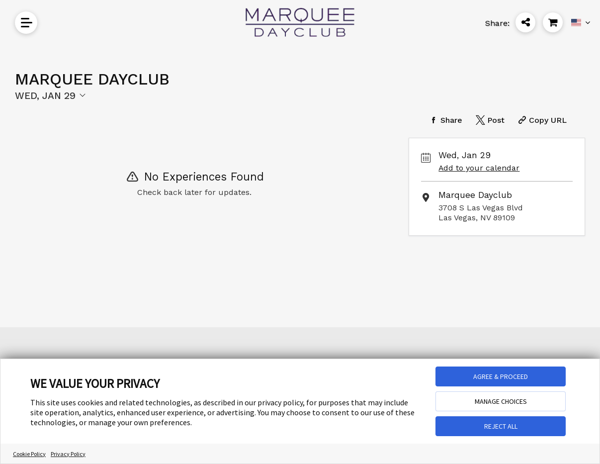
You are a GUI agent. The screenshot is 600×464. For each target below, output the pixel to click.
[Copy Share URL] (541, 120)
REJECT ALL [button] (500, 426)
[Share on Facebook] (444, 120)
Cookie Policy (29, 454)
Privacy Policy (68, 454)
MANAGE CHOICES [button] (501, 401)
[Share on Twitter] (489, 120)
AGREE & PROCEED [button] (500, 376)
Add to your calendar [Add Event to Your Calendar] (478, 168)
